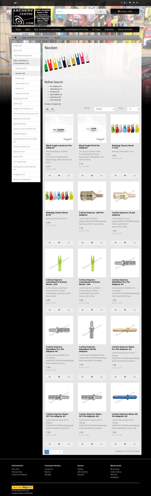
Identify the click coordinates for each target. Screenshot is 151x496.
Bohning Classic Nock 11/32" (123, 146)
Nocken (57, 37)
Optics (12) (17, 50)
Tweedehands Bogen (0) (22, 55)
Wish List (113, 474)
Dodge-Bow (109, 29)
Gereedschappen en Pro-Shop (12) (25, 140)
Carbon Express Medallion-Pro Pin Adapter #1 (121, 282)
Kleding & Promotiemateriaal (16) (24, 168)
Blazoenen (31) (19, 151)
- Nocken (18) (19, 73)
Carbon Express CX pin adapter (123, 213)
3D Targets (96, 29)
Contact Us (49, 469)
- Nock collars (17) (20, 83)
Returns (47, 472)
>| (60, 452)
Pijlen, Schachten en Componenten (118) (21, 61)
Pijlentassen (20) (19, 124)
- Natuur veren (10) (21, 93)
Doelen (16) (17, 156)
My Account (114, 469)
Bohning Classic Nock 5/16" (57, 213)
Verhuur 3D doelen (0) (21, 179)
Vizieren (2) (17, 103)
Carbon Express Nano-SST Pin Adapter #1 (57, 415)
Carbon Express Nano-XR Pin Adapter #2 (124, 415)
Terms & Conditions (19, 474)
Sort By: (87, 108)
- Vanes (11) (18, 88)
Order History (115, 472)
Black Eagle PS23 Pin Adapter (89, 146)
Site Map (48, 474)
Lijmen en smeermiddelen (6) (24, 129)
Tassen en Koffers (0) (21, 146)
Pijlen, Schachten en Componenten (47, 29)
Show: (121, 108)
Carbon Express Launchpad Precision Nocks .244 (89, 282)
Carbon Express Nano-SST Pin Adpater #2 (90, 415)
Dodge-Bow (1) (19, 174)
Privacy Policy (17, 472)
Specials (81, 474)
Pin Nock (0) (54, 92)
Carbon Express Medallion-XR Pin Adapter (87, 349)
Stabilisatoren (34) (20, 98)
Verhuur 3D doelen (125, 29)
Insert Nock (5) (55, 97)
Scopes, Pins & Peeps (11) (23, 108)
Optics (27, 29)
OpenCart (25, 490)
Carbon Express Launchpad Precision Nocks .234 (56, 282)
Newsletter (114, 477)
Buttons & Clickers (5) (21, 119)
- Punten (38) (18, 78)
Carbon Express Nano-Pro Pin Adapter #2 (123, 347)
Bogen (18, 29)
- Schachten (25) (20, 68)
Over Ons (15, 469)
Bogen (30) (17, 45)
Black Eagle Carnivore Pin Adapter (59, 146)
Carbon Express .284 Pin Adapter (91, 213)
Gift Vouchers (83, 472)
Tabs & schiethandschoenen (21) (25, 114)
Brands (80, 469)
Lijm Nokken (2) (56, 94)
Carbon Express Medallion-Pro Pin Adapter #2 (55, 349)
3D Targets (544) (19, 162)
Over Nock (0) (55, 100)
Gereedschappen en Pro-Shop (76, 29)
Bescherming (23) (20, 134)
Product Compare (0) (53, 104)
